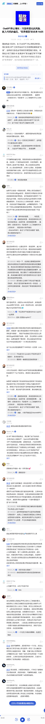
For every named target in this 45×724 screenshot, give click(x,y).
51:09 (8, 544)
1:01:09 (8, 328)
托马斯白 (10, 87)
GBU (8, 186)
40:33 (8, 426)
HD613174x (10, 581)
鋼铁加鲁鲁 (10, 106)
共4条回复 (12, 236)
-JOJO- (8, 596)
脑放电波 (21, 36)
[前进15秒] (28, 719)
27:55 (8, 111)
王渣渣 (8, 421)
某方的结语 (10, 241)
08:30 (8, 483)
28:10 (8, 670)
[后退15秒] (16, 719)
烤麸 (8, 464)
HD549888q (10, 641)
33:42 (8, 646)
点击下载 (39, 4)
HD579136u (10, 154)
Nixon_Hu (11, 431)
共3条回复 (12, 415)
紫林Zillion (10, 297)
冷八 (8, 529)
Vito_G (8, 129)
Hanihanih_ (10, 665)
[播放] (22, 719)
